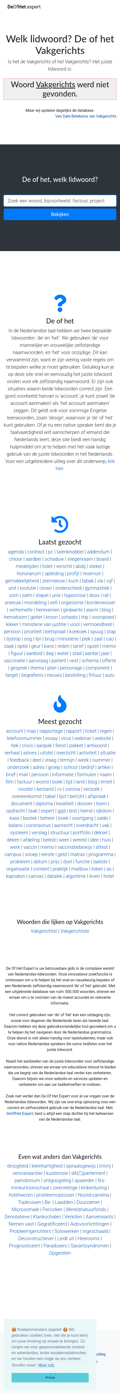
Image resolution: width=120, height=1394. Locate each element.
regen (106, 731)
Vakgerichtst (44, 931)
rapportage (51, 731)
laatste (100, 862)
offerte (109, 660)
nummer (101, 760)
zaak (9, 646)
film (9, 782)
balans (15, 825)
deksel (100, 832)
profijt (73, 573)
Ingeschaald (95, 1231)
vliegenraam (80, 559)
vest (73, 660)
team (101, 803)
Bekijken (60, 214)
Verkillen (73, 1217)
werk (15, 847)
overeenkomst (27, 796)
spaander (84, 1180)
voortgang (82, 818)
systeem (19, 832)
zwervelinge (65, 1188)
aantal (91, 653)
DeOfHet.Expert (20, 1113)
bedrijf (87, 767)
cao (110, 639)
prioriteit (32, 631)
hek (15, 745)
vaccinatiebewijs (75, 847)
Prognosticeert (24, 1246)
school (70, 767)
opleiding (54, 573)
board (102, 559)
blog (106, 610)
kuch (73, 581)
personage (71, 668)
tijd (69, 782)
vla (100, 581)
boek (57, 782)
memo (109, 646)
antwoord (97, 745)
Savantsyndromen (90, 1246)
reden (63, 646)
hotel (109, 876)
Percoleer (52, 1209)
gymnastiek (97, 588)
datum (40, 862)
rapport (73, 731)
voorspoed (103, 617)
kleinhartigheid (47, 1166)
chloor (15, 559)
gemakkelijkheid (22, 581)
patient (59, 660)
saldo (102, 818)
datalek (54, 876)
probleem (20, 862)
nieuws (54, 675)
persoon (40, 774)
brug (49, 639)
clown (46, 588)
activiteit (88, 753)
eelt (54, 602)
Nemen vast (21, 1224)
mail (23, 774)
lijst (62, 796)
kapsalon (15, 876)
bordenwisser (101, 602)
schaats (69, 617)
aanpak (44, 745)
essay (51, 738)
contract (36, 552)
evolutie (28, 588)
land (80, 782)
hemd (86, 811)
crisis (27, 745)
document (21, 803)
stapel (42, 595)
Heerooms (89, 1238)
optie (22, 646)
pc (50, 552)
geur (36, 646)
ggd (62, 811)
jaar (105, 653)
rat (106, 595)
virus (66, 738)
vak (105, 825)
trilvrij (105, 1166)
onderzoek (18, 767)
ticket (91, 731)
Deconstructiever (36, 1238)
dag (49, 653)
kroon (52, 617)
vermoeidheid (97, 624)
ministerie (68, 639)
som (14, 595)
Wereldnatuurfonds (86, 1209)
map (31, 731)
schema (90, 660)
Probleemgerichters (30, 1231)
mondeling (35, 602)
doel (67, 862)
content (41, 869)
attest (102, 847)
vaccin (30, 847)
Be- (48, 1202)
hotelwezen (21, 1195)
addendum (98, 552)
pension (12, 631)
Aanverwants (99, 1217)
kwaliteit (64, 803)
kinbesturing (94, 1188)
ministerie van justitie (44, 624)
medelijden (27, 566)
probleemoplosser (55, 1195)
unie (56, 595)
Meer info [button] (46, 1365)
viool (75, 624)
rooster (25, 789)
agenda (16, 552)
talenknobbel (70, 552)
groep (54, 767)
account (14, 731)
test (73, 811)
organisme (72, 602)
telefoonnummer (24, 738)
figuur (17, 653)
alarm (92, 610)
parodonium (27, 1180)
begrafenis (32, 675)
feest (60, 745)
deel (37, 760)
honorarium (29, 573)
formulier (86, 774)
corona (72, 789)
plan (51, 668)
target (12, 675)
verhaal (12, 753)
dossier (85, 803)
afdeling (31, 840)
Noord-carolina (93, 1195)
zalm (27, 595)
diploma (44, 803)
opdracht (15, 811)
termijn (67, 760)
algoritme (76, 876)
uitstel (46, 753)
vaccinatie (14, 660)
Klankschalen (47, 1217)
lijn (38, 639)
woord (42, 782)
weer (64, 840)
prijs (55, 862)
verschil (64, 566)
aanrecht (63, 825)
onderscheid (68, 588)
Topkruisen (29, 1202)
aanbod (34, 653)
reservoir (92, 573)
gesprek (18, 668)
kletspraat (55, 631)
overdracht (87, 825)
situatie (108, 753)
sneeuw (13, 602)
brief (10, 774)
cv (59, 789)
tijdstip (13, 639)
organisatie (18, 869)
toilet (47, 566)
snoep (31, 854)
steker (95, 566)
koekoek (78, 631)
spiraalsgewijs (81, 1166)
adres (39, 767)
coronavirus (38, 825)
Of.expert (24, 7)
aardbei (33, 559)
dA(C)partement (88, 1173)
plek (86, 639)
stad (76, 653)
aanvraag (38, 660)
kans (49, 646)
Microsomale (25, 1209)
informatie (63, 774)
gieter (36, 617)
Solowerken (66, 1231)
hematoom (15, 617)
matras (77, 854)
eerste (47, 854)
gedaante (73, 610)
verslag (39, 832)
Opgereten (60, 1253)
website (103, 738)
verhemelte (21, 610)
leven (94, 876)
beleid (49, 840)
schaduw (54, 559)
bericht (77, 796)
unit (12, 588)
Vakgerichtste (74, 931)
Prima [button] (50, 1377)
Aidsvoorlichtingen (89, 1224)
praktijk (60, 869)
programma (100, 854)
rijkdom (104, 811)
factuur (24, 782)
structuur (59, 832)
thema (37, 668)
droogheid (17, 1166)
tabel (50, 796)
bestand (45, 789)
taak (33, 811)
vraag (50, 760)
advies (30, 753)
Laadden (64, 1202)
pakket (76, 745)
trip (84, 617)
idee (94, 840)
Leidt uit (65, 1238)
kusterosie (57, 1173)
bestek (30, 818)
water (63, 653)
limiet (106, 782)
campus (12, 854)
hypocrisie (75, 595)
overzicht (66, 753)
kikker (12, 624)
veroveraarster (28, 1173)
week (83, 760)
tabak (88, 581)
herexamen (48, 610)
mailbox (79, 869)
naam (106, 774)
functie (82, 862)
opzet (93, 646)
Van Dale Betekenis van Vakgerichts (85, 116)
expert (47, 811)
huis (106, 840)
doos (94, 595)
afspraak (97, 796)
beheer (47, 818)
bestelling (75, 675)
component (98, 668)
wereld (80, 840)
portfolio (82, 832)
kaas (15, 818)
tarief (78, 646)
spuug (96, 631)
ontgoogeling (57, 1180)
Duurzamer (88, 1202)
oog (28, 639)
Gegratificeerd (52, 1224)
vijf (110, 581)
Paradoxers (55, 1246)
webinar (82, 738)
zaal (98, 639)
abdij (81, 566)
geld (62, 854)
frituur (95, 675)
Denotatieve (17, 1217)
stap (111, 631)
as (109, 869)
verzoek (91, 789)
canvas (35, 876)
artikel (104, 767)
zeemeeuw (53, 581)
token (97, 869)
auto (109, 675)
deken (13, 840)
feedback (19, 760)
